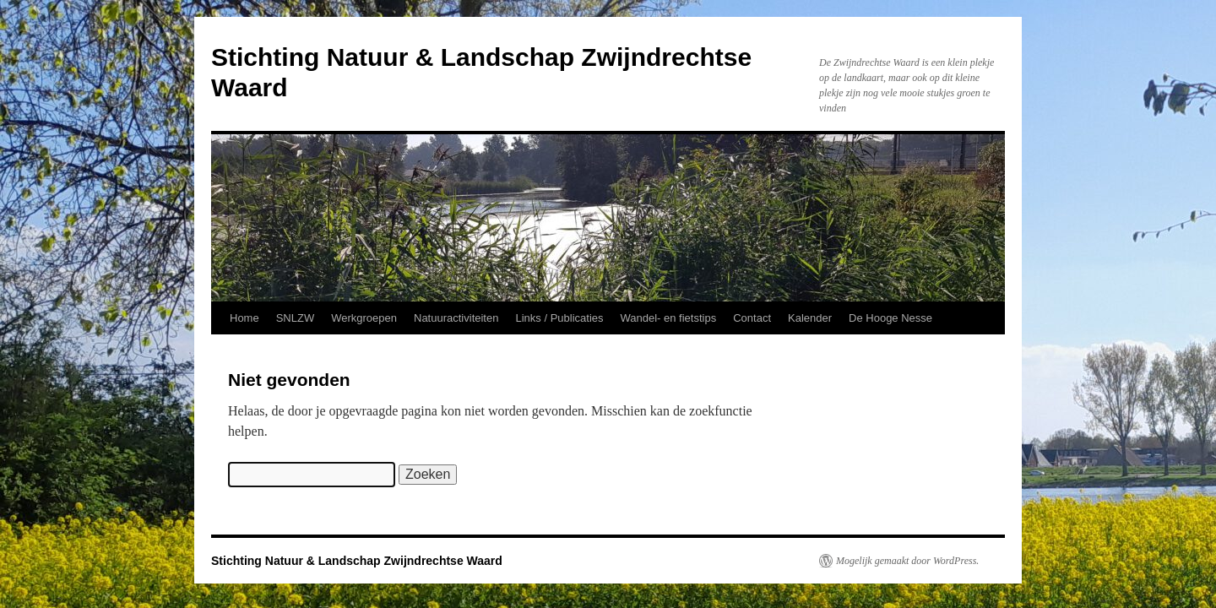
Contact (752, 318)
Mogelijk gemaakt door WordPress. (907, 561)
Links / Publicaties (559, 318)
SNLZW (295, 318)
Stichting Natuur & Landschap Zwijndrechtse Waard (356, 560)
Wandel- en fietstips (669, 318)
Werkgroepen (364, 318)
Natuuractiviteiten (456, 318)
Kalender (810, 318)
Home (244, 318)
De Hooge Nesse (890, 318)
